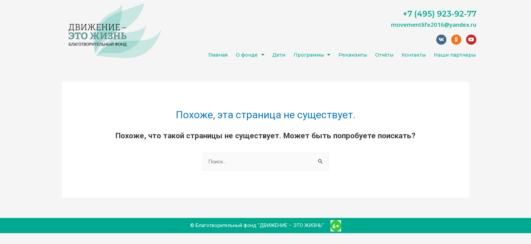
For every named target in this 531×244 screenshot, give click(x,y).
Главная (218, 55)
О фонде (250, 55)
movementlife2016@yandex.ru (433, 24)
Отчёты (384, 55)
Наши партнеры (455, 55)
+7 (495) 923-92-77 (439, 14)
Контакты (414, 55)
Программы (312, 55)
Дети (278, 55)
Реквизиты (352, 55)
